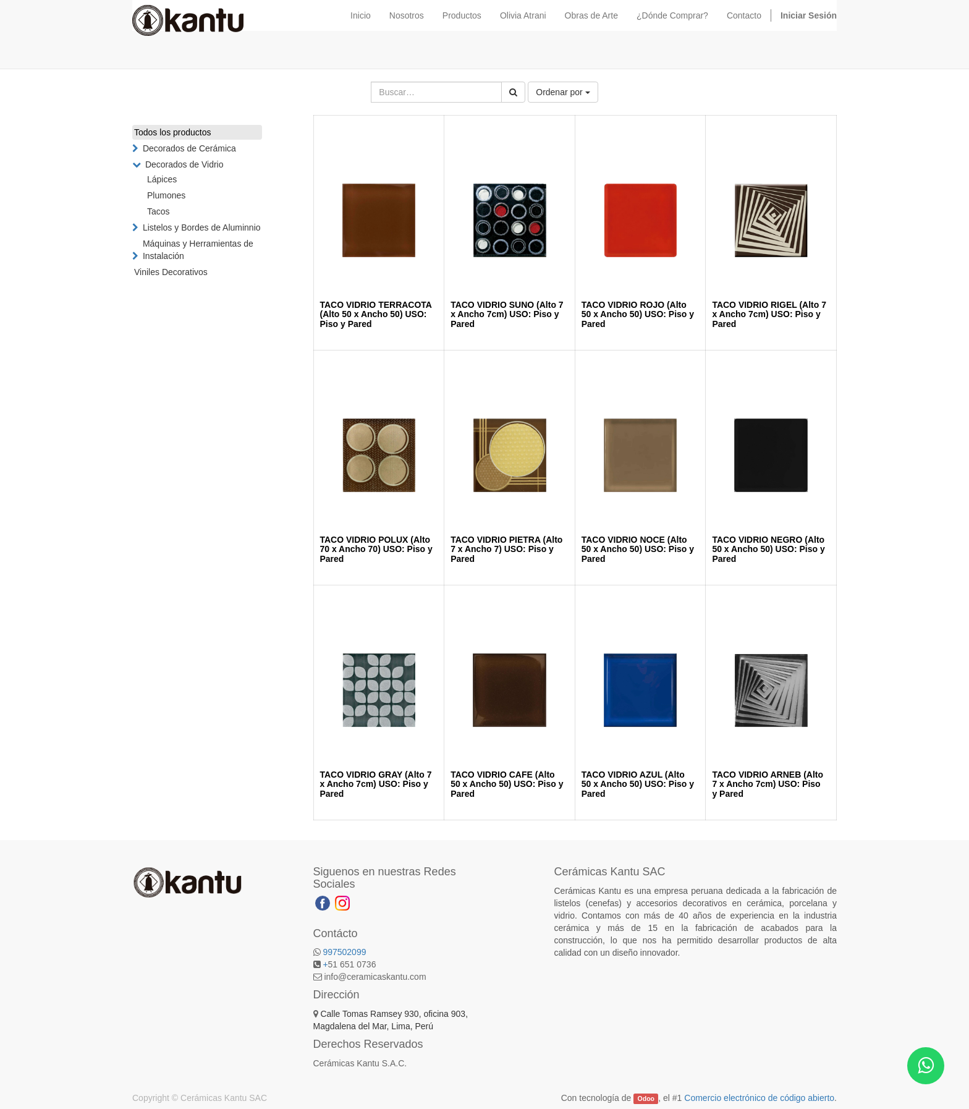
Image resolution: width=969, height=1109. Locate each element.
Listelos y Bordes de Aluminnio (202, 227)
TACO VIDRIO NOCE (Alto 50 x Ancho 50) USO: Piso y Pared (638, 549)
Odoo (646, 1098)
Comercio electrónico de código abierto (759, 1098)
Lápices (162, 179)
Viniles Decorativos (171, 272)
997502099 (344, 952)
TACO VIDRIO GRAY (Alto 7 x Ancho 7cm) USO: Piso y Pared (376, 784)
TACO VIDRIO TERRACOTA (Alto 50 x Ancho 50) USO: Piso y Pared (376, 314)
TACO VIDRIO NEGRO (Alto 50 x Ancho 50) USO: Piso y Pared (768, 549)
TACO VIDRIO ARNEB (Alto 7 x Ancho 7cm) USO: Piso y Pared (767, 784)
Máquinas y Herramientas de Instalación (198, 250)
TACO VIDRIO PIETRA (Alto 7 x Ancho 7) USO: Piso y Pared (506, 549)
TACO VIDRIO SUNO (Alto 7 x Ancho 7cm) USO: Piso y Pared (507, 314)
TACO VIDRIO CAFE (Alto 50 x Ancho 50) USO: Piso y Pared (507, 784)
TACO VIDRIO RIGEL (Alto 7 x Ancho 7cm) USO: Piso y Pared (769, 314)
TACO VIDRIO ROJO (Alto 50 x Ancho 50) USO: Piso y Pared (638, 314)
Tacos (158, 211)
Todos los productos (172, 132)
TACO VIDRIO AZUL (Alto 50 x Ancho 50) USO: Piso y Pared (638, 784)
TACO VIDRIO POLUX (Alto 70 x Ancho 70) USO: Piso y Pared (376, 549)
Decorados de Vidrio (184, 164)
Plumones (166, 195)
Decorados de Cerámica (189, 148)
